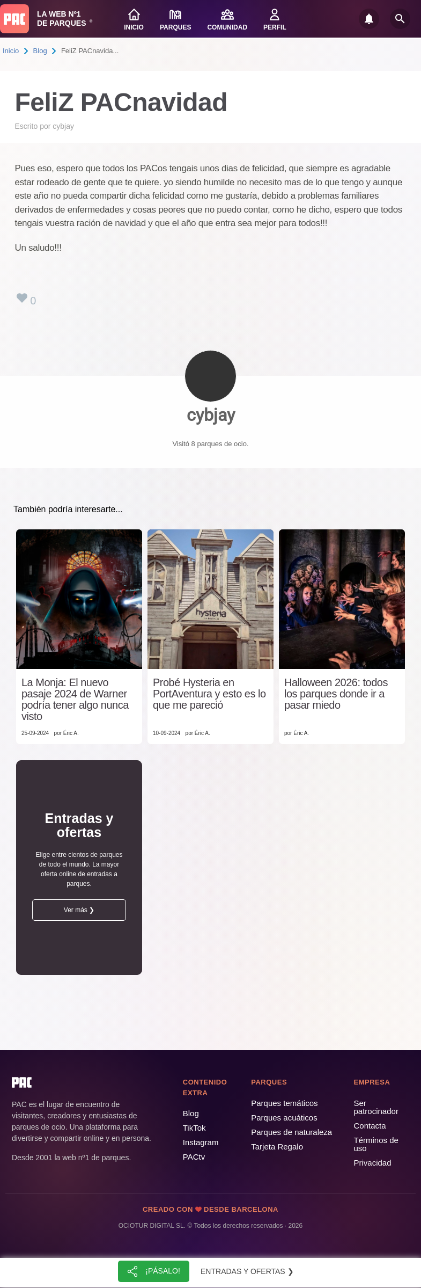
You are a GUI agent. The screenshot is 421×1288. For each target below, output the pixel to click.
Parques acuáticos (284, 1117)
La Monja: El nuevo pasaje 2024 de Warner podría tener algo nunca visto (75, 699)
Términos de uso (376, 1144)
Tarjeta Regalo (277, 1146)
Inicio (11, 51)
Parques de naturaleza (291, 1132)
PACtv (194, 1156)
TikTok (194, 1127)
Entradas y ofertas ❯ (247, 1271)
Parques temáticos (284, 1103)
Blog (40, 51)
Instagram (201, 1142)
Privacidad (373, 1162)
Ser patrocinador (376, 1107)
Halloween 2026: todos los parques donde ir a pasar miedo (336, 694)
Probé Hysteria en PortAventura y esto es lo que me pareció (209, 694)
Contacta (370, 1125)
